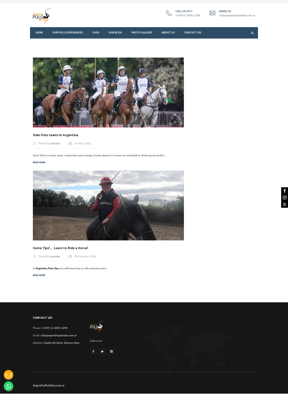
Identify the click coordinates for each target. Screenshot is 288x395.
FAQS (96, 34)
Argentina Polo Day (47, 269)
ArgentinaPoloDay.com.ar (49, 386)
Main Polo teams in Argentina (55, 136)
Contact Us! (192, 34)
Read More (39, 163)
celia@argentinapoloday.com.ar (58, 336)
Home (39, 34)
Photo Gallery (141, 34)
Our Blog (115, 34)
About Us (168, 34)
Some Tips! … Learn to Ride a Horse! (60, 249)
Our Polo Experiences (67, 34)
